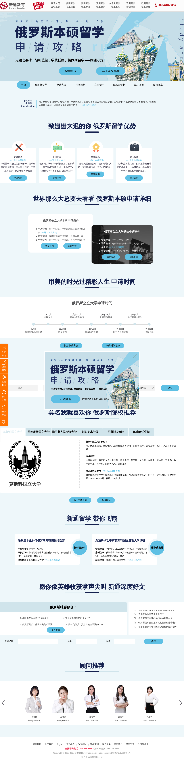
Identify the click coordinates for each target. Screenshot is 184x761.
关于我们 (49, 744)
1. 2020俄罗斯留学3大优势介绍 (34, 618)
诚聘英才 (82, 744)
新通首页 (55, 3)
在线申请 (72, 246)
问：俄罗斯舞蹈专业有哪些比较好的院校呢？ (155, 628)
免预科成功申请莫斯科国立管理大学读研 (120, 540)
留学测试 (70, 71)
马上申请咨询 (80, 500)
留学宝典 (145, 7)
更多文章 (56, 630)
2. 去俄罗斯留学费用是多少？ (77, 618)
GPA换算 (55, 7)
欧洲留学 (145, 3)
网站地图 (37, 744)
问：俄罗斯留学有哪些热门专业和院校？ (153, 619)
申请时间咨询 (113, 345)
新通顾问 (106, 500)
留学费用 (85, 7)
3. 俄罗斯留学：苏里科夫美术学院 (36, 624)
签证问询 (95, 174)
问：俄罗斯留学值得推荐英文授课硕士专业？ (155, 624)
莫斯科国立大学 (25, 484)
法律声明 (94, 744)
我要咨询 (49, 246)
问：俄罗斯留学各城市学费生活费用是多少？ (155, 611)
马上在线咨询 (110, 71)
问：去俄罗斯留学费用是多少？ (149, 615)
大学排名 (70, 7)
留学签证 (100, 7)
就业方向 (134, 178)
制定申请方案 (71, 345)
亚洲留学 (130, 3)
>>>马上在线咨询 (18, 160)
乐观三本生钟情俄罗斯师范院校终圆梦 (41, 540)
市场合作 (70, 744)
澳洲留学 (100, 3)
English (60, 744)
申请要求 (18, 178)
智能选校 (130, 7)
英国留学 (85, 3)
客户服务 (106, 744)
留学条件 (115, 7)
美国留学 (70, 3)
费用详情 (56, 178)
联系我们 (118, 744)
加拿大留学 (114, 3)
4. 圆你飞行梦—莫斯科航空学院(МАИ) (84, 624)
